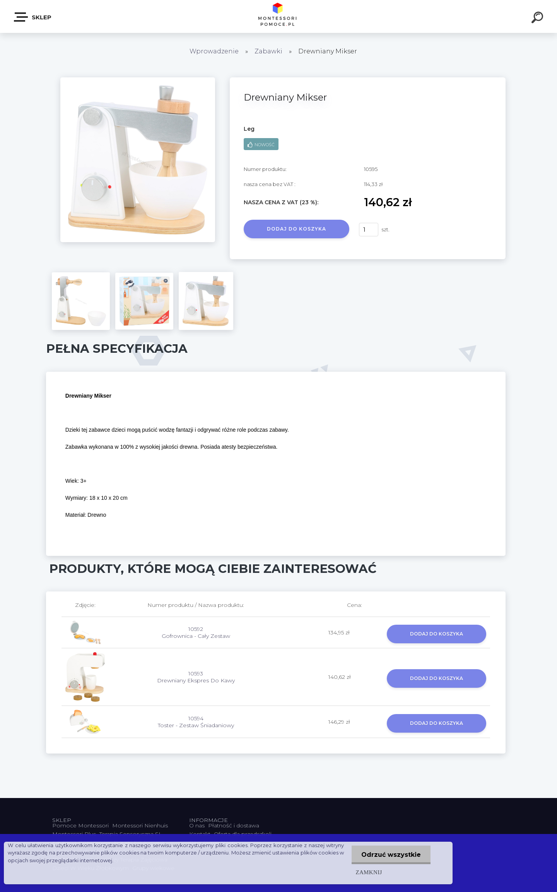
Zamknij (368, 872)
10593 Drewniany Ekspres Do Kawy (196, 677)
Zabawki (269, 51)
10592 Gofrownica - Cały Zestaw (196, 632)
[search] (538, 18)
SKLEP (33, 17)
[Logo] (279, 16)
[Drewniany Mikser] (137, 80)
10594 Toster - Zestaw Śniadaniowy (196, 722)
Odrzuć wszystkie (391, 854)
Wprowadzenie (214, 51)
